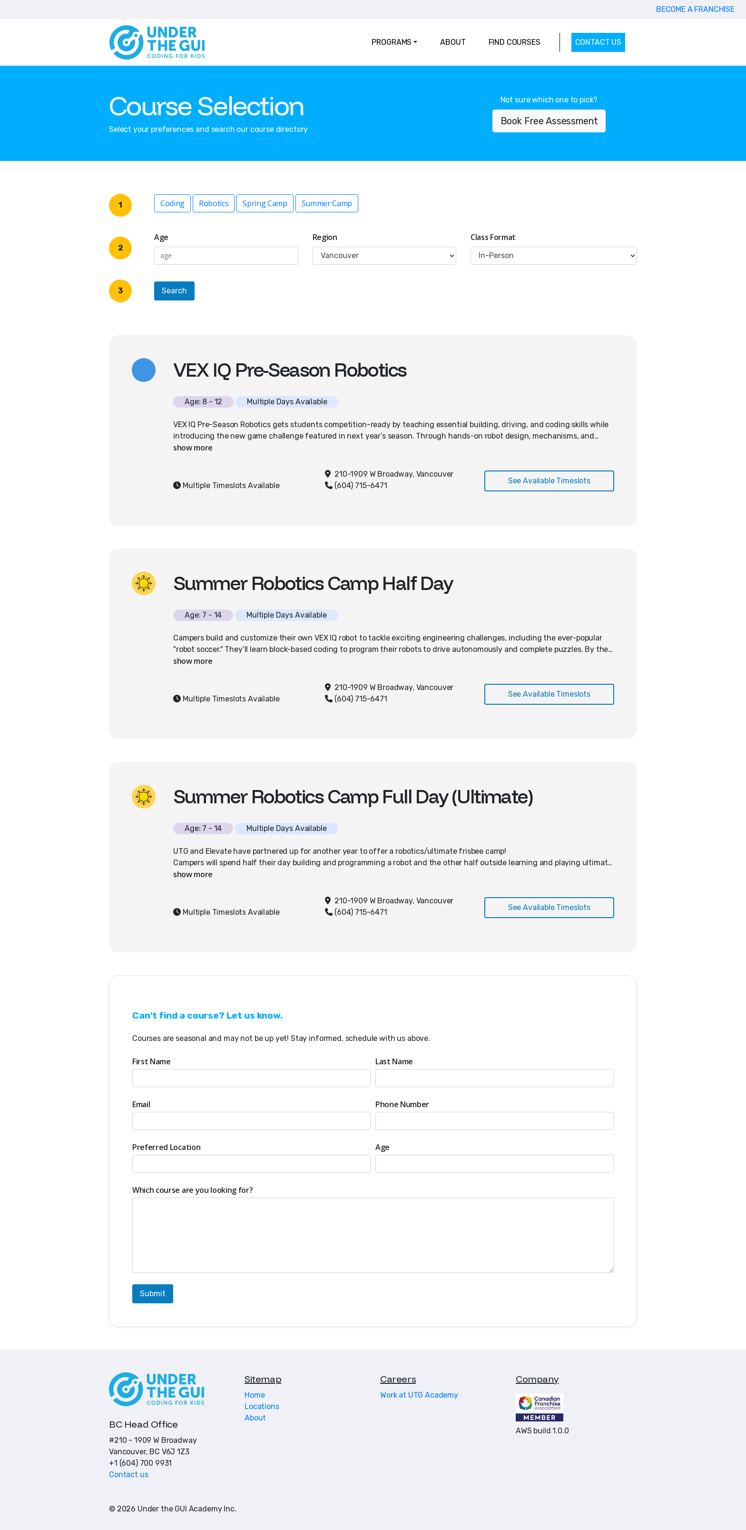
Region (325, 237)
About (255, 1417)
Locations (262, 1406)
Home (255, 1395)
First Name (151, 1061)
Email (141, 1104)
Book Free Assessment (549, 121)
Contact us (128, 1474)
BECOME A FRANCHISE (695, 9)
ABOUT (452, 42)
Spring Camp (265, 203)
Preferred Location (166, 1147)
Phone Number (402, 1104)
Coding (172, 203)
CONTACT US (598, 42)
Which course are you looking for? (192, 1190)
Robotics (213, 203)
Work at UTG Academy (419, 1395)
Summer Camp (327, 203)
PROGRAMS (392, 42)
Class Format (493, 237)
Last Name (394, 1061)
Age (161, 237)
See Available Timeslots (549, 480)
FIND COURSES (514, 42)
